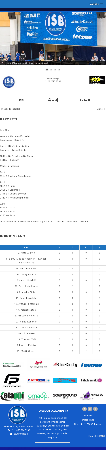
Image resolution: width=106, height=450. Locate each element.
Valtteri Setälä (29, 309)
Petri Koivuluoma (28, 286)
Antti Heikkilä (28, 280)
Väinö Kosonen (28, 321)
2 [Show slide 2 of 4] (51, 70)
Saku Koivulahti (28, 297)
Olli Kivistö (29, 333)
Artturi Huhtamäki (29, 303)
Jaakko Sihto (28, 292)
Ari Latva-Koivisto (28, 315)
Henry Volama (29, 274)
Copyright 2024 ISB (96, 436)
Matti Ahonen (28, 351)
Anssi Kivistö (28, 345)
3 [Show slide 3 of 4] (55, 70)
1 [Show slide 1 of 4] (47, 70)
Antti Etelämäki (28, 268)
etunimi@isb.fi (21, 433)
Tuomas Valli (28, 339)
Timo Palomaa (28, 327)
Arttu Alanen (28, 252)
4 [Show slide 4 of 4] (59, 70)
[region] (53, 43)
